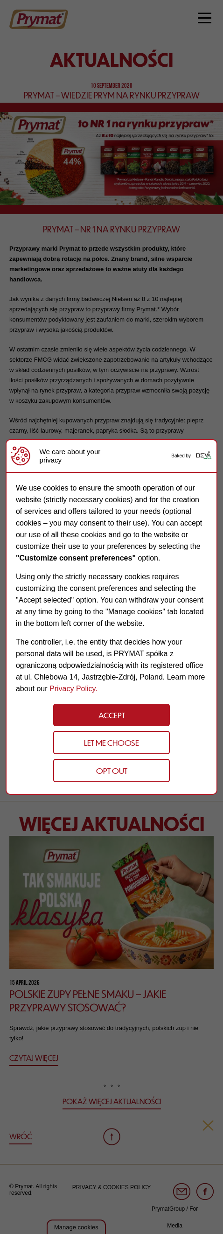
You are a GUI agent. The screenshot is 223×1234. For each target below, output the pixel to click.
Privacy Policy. (73, 689)
